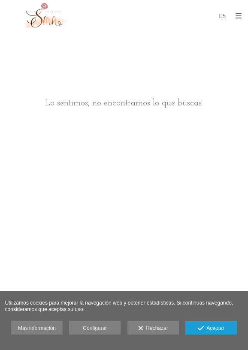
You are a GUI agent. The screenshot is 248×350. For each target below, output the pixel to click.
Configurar (95, 328)
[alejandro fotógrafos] (45, 16)
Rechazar (153, 328)
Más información (37, 328)
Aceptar (211, 328)
